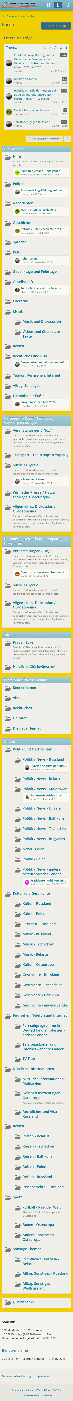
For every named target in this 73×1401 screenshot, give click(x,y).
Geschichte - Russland (41, 974)
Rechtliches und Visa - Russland (41, 1114)
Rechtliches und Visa (30, 356)
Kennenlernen (24, 687)
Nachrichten (23, 203)
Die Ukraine (13, 148)
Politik (18, 183)
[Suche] (48, 5)
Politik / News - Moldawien (45, 788)
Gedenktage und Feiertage (35, 271)
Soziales (10, 634)
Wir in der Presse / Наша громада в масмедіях (34, 494)
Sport (17, 1197)
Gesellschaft (23, 281)
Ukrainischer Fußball (30, 395)
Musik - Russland (37, 934)
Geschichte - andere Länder (45, 1005)
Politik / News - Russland (43, 759)
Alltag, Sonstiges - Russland (45, 1273)
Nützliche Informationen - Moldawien (44, 1081)
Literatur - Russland (39, 923)
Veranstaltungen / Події (32, 430)
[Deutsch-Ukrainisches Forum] (19, 5)
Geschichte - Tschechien (42, 984)
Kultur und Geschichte (31, 893)
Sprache (19, 242)
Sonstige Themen (27, 1248)
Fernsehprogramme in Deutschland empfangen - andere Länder (44, 1030)
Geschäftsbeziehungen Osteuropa (41, 1095)
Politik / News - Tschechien (45, 828)
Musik (18, 311)
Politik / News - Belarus (42, 778)
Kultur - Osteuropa (38, 964)
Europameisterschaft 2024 (38, 402)
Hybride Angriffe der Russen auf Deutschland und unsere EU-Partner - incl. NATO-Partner (48, 766)
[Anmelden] (58, 5)
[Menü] (68, 5)
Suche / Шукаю (26, 465)
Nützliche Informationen (33, 1068)
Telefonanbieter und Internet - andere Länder (43, 1046)
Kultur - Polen (34, 913)
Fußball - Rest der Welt (42, 1207)
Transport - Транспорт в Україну (41, 454)
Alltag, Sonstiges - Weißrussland (37, 1285)
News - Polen (33, 849)
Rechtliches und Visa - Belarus (41, 1261)
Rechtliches (22, 707)
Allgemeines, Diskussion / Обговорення (34, 508)
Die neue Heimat (27, 728)
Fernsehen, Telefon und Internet (40, 1015)
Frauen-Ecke (23, 642)
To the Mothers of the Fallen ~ (41, 288)
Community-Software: (36, 1390)
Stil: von (36, 1395)
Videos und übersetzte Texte (41, 334)
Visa (16, 697)
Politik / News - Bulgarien (44, 838)
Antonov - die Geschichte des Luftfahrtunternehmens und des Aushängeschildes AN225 (44, 229)
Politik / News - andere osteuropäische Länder (42, 871)
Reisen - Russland (37, 1176)
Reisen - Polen (34, 1166)
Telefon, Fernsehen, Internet (36, 375)
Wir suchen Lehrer (33, 479)
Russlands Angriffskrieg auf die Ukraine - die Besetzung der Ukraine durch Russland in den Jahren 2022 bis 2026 (44, 190)
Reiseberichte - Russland (43, 1186)
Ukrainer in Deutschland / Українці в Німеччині (35, 541)
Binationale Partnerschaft (25, 680)
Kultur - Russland (37, 903)
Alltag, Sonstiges (26, 385)
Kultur (18, 252)
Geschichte (22, 222)
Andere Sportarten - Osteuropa (39, 1237)
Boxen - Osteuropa (38, 1224)
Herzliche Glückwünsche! (34, 666)
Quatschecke (23, 1301)
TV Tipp (29, 1058)
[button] (67, 139)
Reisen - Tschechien (39, 1146)
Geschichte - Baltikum (41, 995)
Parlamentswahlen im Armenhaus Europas (48, 795)
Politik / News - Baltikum (43, 818)
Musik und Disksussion (42, 321)
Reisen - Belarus (36, 1136)
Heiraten (20, 718)
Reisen (18, 345)
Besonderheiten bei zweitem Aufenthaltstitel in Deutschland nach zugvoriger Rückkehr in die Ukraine (44, 362)
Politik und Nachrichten (32, 749)
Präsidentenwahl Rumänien (48, 880)
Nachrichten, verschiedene (38, 209)
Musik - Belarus (35, 954)
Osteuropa (13, 741)
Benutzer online (15, 1350)
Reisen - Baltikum (37, 1156)
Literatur (20, 301)
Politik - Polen (34, 859)
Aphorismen (29, 258)
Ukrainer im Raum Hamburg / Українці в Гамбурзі (29, 420)
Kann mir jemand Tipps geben (40, 171)
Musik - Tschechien (38, 944)
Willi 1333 (49, 1338)
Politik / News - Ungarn (42, 808)
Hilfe (17, 156)
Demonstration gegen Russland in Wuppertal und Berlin (44, 572)
